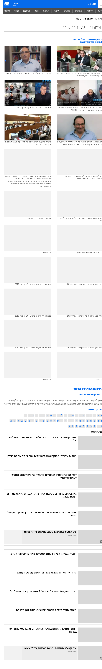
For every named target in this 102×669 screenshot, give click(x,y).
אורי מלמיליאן (31, 404)
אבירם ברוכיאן (52, 404)
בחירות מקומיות (62, 400)
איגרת (22, 404)
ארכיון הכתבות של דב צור (85, 389)
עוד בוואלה (94, 432)
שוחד (52, 400)
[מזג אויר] (12, 4)
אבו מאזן (63, 404)
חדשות (87, 11)
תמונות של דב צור (82, 19)
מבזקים (75, 11)
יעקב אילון (16, 400)
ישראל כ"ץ (6, 400)
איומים (16, 404)
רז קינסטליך (83, 404)
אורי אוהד (42, 404)
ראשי (97, 11)
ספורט (64, 11)
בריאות (23, 11)
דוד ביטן (86, 400)
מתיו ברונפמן (94, 404)
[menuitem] (86, 11)
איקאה (73, 400)
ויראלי (54, 11)
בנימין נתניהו (43, 400)
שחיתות (79, 400)
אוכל (13, 11)
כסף (34, 11)
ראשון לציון (95, 400)
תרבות (43, 11)
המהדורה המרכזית (29, 400)
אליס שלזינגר (7, 404)
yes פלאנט (72, 404)
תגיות (89, 4)
